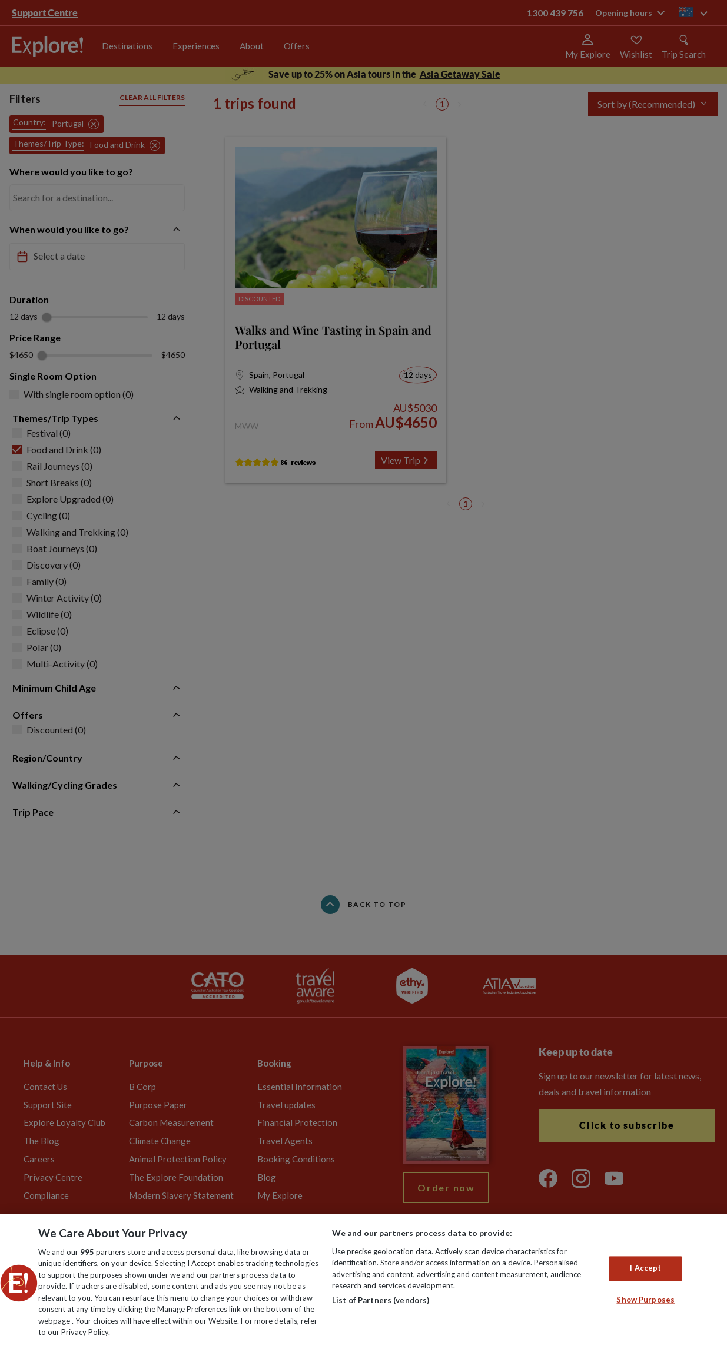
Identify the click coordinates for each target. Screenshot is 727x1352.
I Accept (645, 1268)
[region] (363, 1283)
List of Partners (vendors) (380, 1300)
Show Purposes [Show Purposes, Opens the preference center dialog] (645, 1299)
